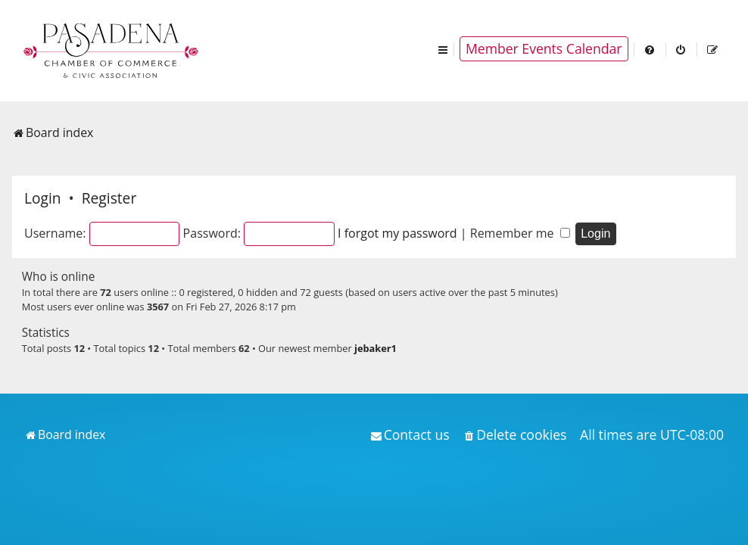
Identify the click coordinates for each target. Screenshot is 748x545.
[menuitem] (650, 49)
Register (109, 198)
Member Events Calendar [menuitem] (544, 48)
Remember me (520, 233)
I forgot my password (397, 233)
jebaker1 (375, 348)
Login (42, 198)
